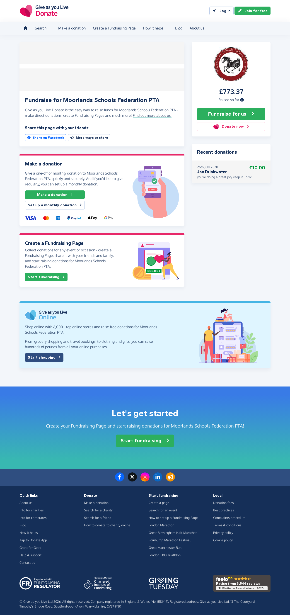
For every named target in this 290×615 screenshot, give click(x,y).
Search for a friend (97, 516)
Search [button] (40, 28)
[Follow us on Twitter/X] (132, 478)
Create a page (159, 501)
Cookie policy (223, 539)
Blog (178, 28)
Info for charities (31, 509)
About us (197, 28)
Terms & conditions (227, 524)
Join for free (252, 11)
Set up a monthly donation (55, 204)
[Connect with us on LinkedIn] (157, 478)
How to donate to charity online (107, 524)
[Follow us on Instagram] (145, 478)
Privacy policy (223, 531)
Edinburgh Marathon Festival (170, 539)
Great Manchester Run (165, 546)
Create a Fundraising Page (114, 28)
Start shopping (44, 356)
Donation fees (223, 501)
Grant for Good (30, 546)
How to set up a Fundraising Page (173, 516)
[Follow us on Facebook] (119, 478)
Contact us (27, 561)
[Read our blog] (170, 478)
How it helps (28, 531)
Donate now (231, 126)
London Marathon (161, 524)
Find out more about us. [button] (152, 114)
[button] (242, 99)
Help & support (30, 554)
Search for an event (163, 509)
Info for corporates (33, 516)
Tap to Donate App (33, 539)
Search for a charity (98, 509)
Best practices (223, 509)
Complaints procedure (229, 516)
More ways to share (89, 136)
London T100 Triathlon (165, 554)
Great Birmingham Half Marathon (173, 531)
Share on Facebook (45, 136)
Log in (221, 11)
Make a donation (72, 28)
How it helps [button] (153, 28)
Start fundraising (46, 276)
